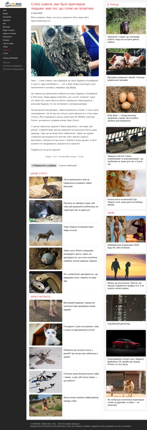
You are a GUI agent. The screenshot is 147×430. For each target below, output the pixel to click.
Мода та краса (8, 30)
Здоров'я (6, 20)
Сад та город (8, 43)
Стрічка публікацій (67, 165)
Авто (5, 10)
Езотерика (7, 17)
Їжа (4, 24)
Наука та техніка (9, 33)
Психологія (7, 37)
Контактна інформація (12, 66)
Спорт (5, 47)
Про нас (6, 62)
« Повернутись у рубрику (44, 165)
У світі (5, 53)
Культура (6, 27)
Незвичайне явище (68, 157)
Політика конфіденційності (14, 69)
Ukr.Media (71, 87)
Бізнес (5, 14)
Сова (81, 157)
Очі (55, 157)
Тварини (6, 50)
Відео (48, 157)
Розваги (6, 40)
